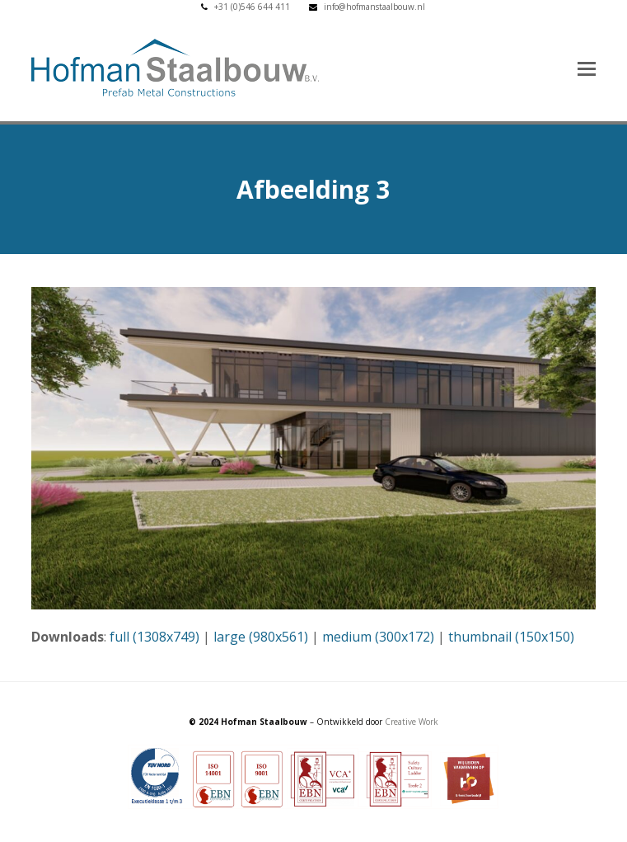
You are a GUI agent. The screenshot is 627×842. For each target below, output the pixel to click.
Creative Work (411, 721)
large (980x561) (260, 637)
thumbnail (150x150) (511, 637)
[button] (587, 67)
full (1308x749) (154, 637)
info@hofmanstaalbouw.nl (374, 6)
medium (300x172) (378, 637)
